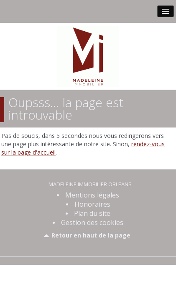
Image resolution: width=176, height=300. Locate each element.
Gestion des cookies (92, 222)
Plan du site (92, 213)
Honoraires (92, 204)
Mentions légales (92, 195)
